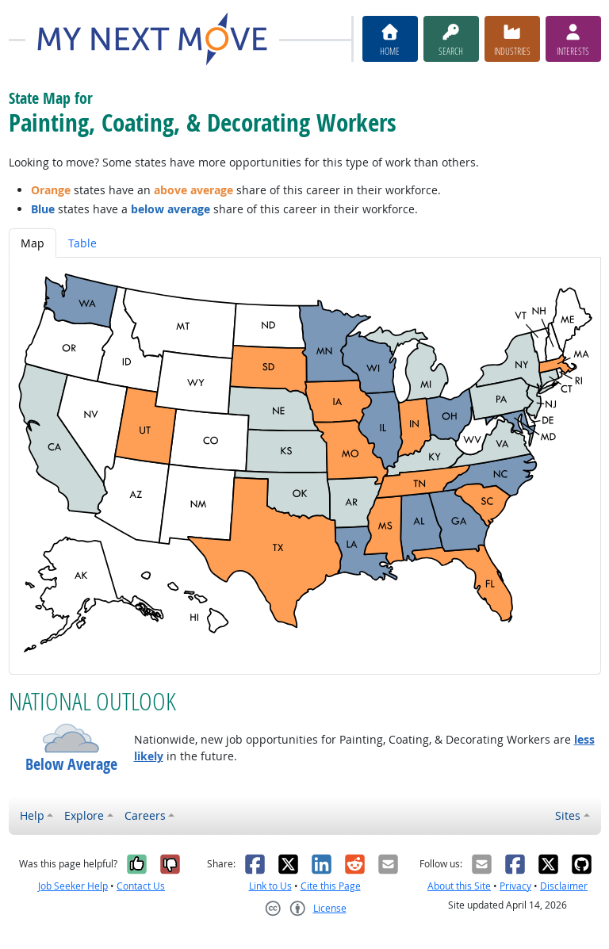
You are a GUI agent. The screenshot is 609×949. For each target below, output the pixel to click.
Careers (145, 815)
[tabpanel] (305, 466)
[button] (71, 738)
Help (32, 815)
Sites (567, 815)
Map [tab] (32, 243)
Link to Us (270, 886)
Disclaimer (564, 886)
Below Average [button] (71, 764)
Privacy (515, 886)
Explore (84, 815)
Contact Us (141, 886)
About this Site (459, 886)
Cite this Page (331, 886)
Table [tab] (82, 243)
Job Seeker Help (73, 886)
